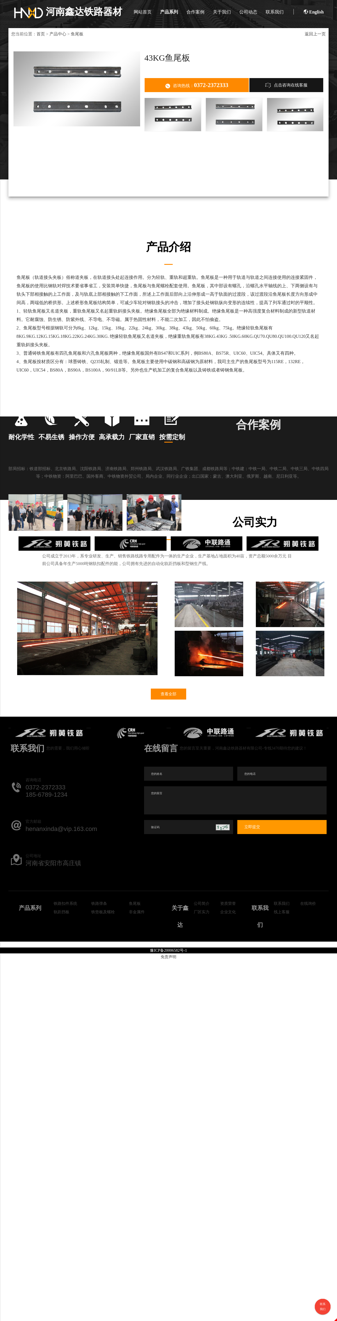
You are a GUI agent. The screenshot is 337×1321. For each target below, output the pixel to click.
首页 (41, 34)
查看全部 (168, 735)
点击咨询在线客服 (286, 85)
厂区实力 (202, 953)
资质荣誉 (228, 944)
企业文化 (228, 953)
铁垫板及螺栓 (103, 953)
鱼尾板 (77, 34)
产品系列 (167, 12)
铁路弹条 (99, 944)
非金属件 (137, 953)
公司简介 (202, 944)
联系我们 (273, 12)
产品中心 (57, 34)
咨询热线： (197, 85)
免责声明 (168, 998)
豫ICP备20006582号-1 (168, 991)
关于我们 (220, 12)
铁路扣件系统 (65, 944)
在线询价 (308, 944)
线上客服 (282, 953)
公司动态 (246, 12)
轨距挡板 (61, 953)
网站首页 (141, 12)
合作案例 (193, 12)
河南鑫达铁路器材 (68, 11)
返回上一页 (315, 34)
